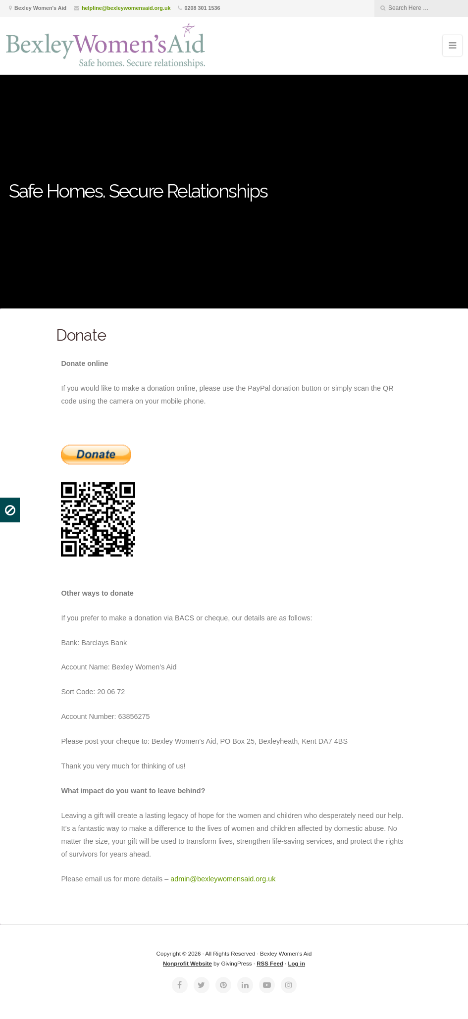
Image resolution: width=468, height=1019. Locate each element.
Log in (297, 964)
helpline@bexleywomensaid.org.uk (126, 8)
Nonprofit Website (187, 964)
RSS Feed (270, 964)
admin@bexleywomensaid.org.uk (222, 879)
